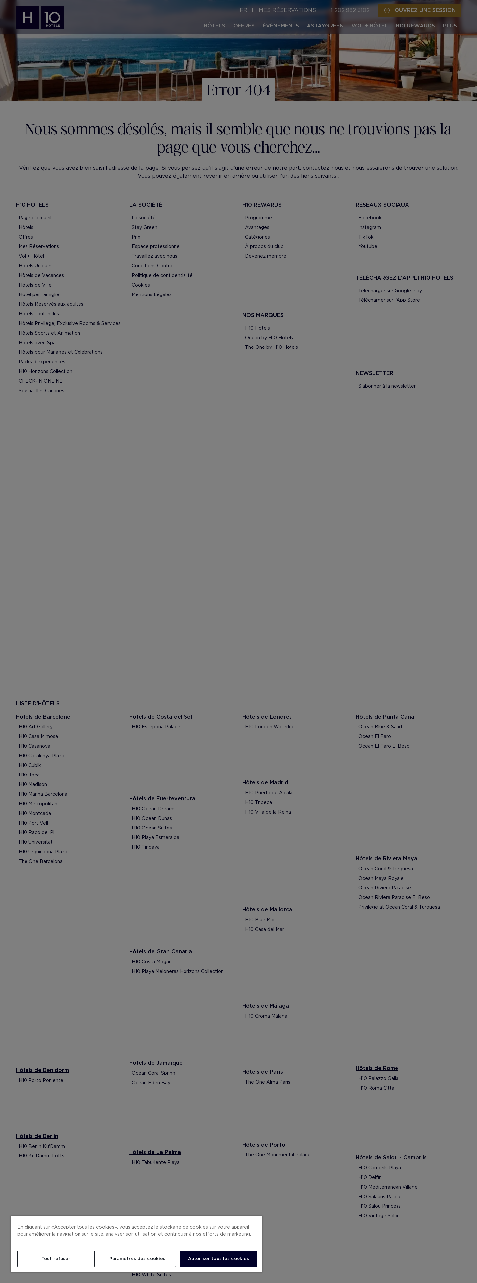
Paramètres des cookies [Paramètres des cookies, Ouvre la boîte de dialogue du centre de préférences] (137, 1258)
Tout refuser (56, 1258)
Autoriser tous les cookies (218, 1258)
